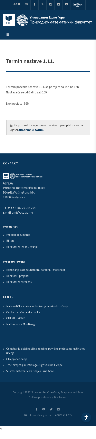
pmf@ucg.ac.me (22, 212)
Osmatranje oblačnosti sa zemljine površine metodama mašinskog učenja (45, 351)
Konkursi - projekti (17, 276)
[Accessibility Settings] (86, 417)
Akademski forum (31, 130)
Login (16, 4)
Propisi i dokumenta (18, 235)
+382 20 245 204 (25, 208)
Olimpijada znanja (16, 359)
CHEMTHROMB (15, 318)
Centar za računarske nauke (23, 312)
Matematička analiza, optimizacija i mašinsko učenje (37, 306)
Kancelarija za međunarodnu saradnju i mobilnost (35, 270)
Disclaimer (60, 397)
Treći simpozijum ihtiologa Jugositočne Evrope (34, 365)
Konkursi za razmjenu (19, 282)
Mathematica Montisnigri (21, 324)
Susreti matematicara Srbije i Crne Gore (30, 371)
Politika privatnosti (40, 397)
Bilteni (10, 241)
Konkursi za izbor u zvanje (22, 247)
